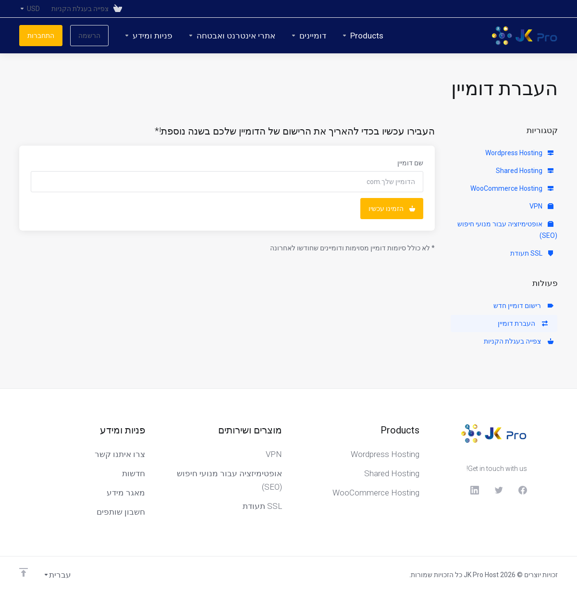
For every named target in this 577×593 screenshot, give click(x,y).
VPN (541, 206)
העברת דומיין (523, 323)
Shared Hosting (524, 170)
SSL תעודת (531, 253)
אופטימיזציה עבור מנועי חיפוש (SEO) (507, 229)
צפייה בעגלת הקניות (518, 341)
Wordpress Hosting (519, 153)
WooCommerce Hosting (511, 188)
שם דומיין (410, 163)
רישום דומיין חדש (523, 305)
